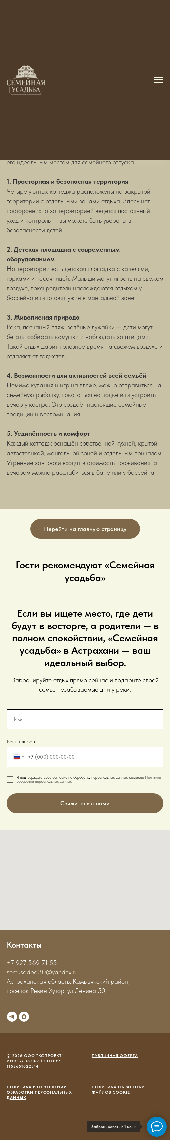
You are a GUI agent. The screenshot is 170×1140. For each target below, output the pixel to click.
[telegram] (12, 1017)
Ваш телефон (21, 741)
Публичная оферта (115, 1055)
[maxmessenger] (24, 1017)
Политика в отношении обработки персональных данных (39, 1092)
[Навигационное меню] (158, 80)
